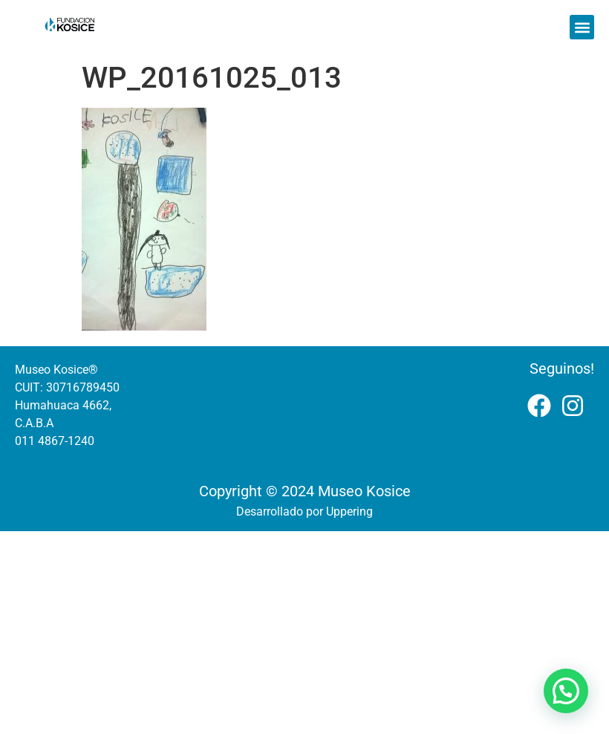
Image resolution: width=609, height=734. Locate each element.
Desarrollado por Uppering (304, 511)
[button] (582, 27)
